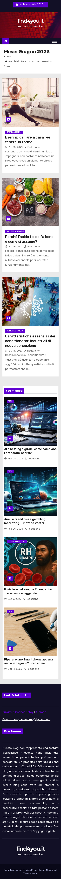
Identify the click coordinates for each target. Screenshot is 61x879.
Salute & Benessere (15, 231)
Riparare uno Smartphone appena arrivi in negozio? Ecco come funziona (28, 663)
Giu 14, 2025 (15, 669)
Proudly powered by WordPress (21, 870)
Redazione (32, 147)
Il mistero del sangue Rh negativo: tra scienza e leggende (28, 591)
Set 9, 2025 (15, 599)
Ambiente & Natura (15, 331)
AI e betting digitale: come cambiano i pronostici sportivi (30, 451)
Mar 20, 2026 (16, 458)
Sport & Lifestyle (14, 132)
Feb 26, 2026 (16, 528)
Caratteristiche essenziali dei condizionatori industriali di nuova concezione (30, 341)
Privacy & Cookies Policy (17, 712)
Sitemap (40, 712)
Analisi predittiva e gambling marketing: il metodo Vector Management (24, 523)
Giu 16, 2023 (16, 147)
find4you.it (30, 21)
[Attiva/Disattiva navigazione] (55, 41)
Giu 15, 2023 (16, 350)
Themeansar (30, 873)
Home (7, 56)
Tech (10, 401)
